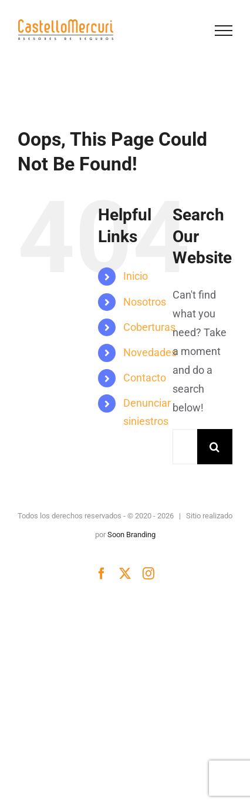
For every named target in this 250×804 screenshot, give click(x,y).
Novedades (150, 352)
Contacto (144, 377)
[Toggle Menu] (224, 30)
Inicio (135, 276)
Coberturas (149, 327)
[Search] (214, 446)
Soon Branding (131, 534)
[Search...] (185, 446)
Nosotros (144, 302)
